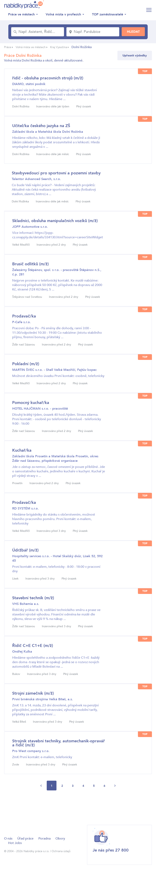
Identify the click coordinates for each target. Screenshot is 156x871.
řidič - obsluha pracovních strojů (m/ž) (47, 78)
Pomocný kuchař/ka (30, 402)
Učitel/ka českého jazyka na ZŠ (41, 125)
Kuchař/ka (21, 450)
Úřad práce (25, 838)
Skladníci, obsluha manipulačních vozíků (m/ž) (55, 220)
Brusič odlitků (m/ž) (30, 264)
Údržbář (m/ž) (25, 550)
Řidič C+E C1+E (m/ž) (32, 645)
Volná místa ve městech (31, 47)
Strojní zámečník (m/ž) (33, 693)
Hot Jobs (15, 843)
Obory (60, 838)
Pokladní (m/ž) (25, 364)
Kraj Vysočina (58, 47)
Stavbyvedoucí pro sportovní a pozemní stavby (56, 173)
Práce (7, 47)
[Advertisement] (78, 807)
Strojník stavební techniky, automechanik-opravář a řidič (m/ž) (58, 743)
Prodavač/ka (24, 316)
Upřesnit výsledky (134, 55)
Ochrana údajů (61, 851)
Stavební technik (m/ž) (33, 598)
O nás (8, 838)
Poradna (44, 838)
